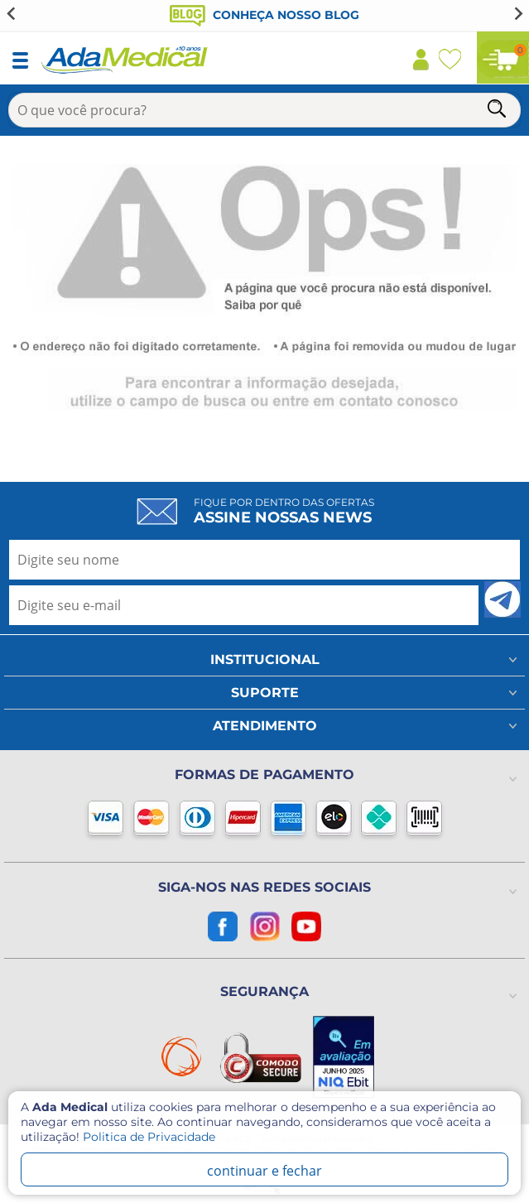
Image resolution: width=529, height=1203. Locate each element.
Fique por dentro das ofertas (284, 511)
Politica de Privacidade (149, 1136)
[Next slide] (517, 13)
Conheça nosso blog (264, 14)
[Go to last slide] (11, 13)
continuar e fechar (264, 1171)
